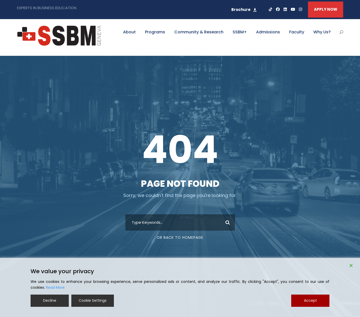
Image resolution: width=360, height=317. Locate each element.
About (129, 32)
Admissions (268, 32)
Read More (55, 287)
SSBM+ (240, 32)
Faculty (296, 32)
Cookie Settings (92, 300)
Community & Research (198, 32)
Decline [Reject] (49, 300)
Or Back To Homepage (180, 237)
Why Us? (322, 32)
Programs (155, 32)
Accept (310, 300)
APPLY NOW (325, 9)
